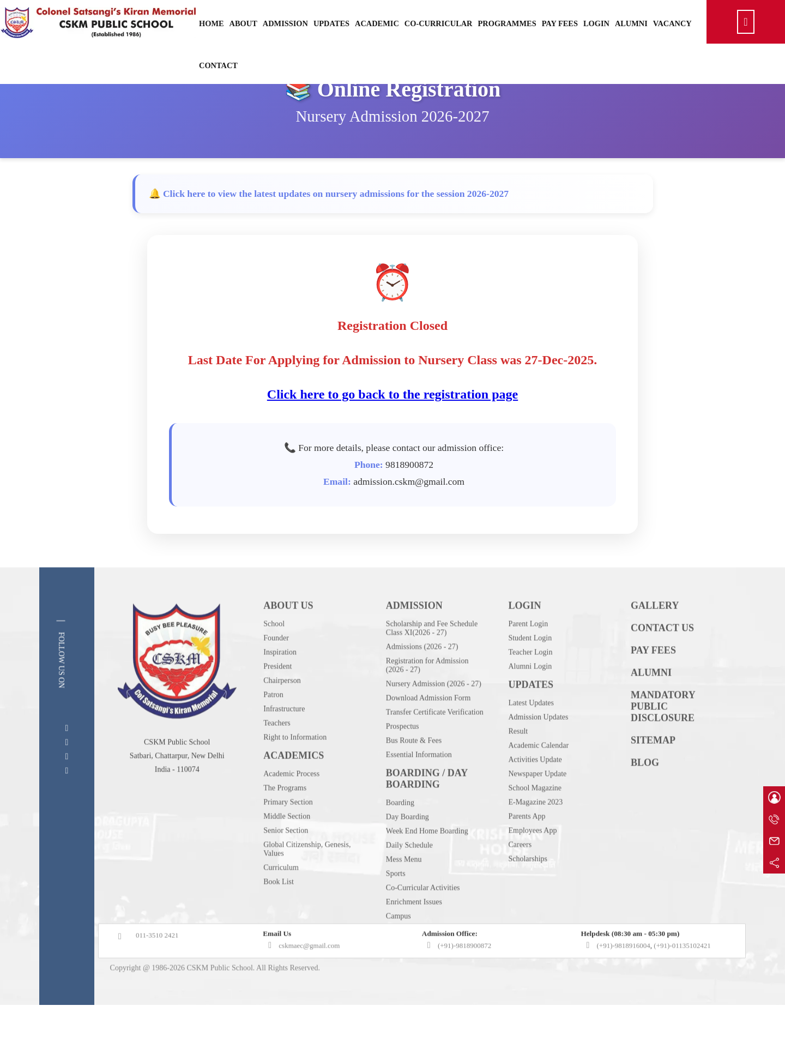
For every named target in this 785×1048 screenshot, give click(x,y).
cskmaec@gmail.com (309, 967)
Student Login (530, 660)
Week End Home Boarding (427, 853)
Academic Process (291, 796)
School (274, 646)
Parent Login (528, 646)
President (277, 688)
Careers (520, 867)
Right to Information (295, 759)
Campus (398, 938)
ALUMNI (651, 694)
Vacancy (672, 23)
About (243, 23)
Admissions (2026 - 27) (422, 669)
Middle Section (286, 838)
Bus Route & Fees (414, 762)
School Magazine (534, 810)
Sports (396, 896)
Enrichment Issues (414, 924)
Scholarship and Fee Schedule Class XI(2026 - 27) (432, 650)
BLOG (645, 784)
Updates (331, 23)
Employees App (532, 852)
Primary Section (288, 824)
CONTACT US (662, 650)
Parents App (526, 838)
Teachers (277, 745)
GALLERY (655, 627)
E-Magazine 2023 (535, 824)
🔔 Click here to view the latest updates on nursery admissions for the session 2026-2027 (329, 193)
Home (211, 23)
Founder (276, 660)
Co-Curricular (438, 23)
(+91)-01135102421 (682, 967)
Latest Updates (531, 725)
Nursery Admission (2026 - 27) (433, 706)
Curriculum (281, 890)
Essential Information (419, 777)
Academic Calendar (538, 767)
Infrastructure (284, 731)
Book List (278, 904)
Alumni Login (530, 688)
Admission (285, 23)
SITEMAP (653, 762)
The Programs (284, 810)
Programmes (507, 23)
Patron (273, 717)
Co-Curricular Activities (423, 910)
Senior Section (285, 852)
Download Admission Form (428, 720)
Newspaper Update (537, 796)
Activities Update (534, 782)
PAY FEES (653, 672)
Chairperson (281, 702)
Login (596, 23)
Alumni (631, 23)
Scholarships (527, 881)
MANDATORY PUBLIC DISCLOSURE (663, 728)
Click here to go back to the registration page (393, 394)
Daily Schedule (409, 867)
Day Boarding (407, 839)
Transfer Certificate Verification (435, 734)
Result (518, 753)
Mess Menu (404, 881)
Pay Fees (560, 23)
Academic (377, 23)
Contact (218, 65)
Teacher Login (530, 674)
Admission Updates (538, 739)
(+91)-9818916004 (623, 967)
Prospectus (402, 748)
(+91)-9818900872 (464, 967)
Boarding (400, 825)
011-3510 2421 (157, 957)
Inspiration (280, 674)
